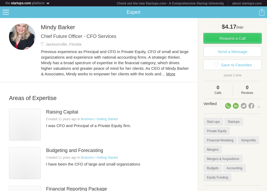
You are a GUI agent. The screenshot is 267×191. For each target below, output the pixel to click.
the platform (27, 3)
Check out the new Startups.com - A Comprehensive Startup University (170, 3)
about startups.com (246, 3)
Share (261, 12)
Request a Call (233, 38)
